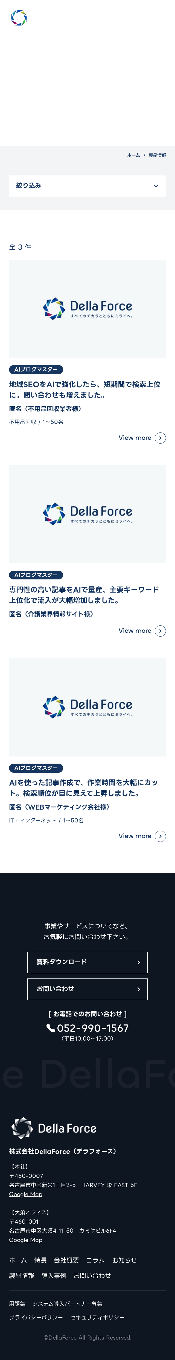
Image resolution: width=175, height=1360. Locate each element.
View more (135, 438)
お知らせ (124, 1260)
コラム (95, 1260)
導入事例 (53, 1276)
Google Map (25, 1194)
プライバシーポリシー (36, 1317)
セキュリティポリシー (97, 1317)
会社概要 (66, 1260)
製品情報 (21, 1276)
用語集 (17, 1304)
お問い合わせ (55, 989)
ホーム (133, 155)
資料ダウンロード (62, 962)
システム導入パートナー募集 (68, 1304)
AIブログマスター (36, 369)
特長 (40, 1260)
